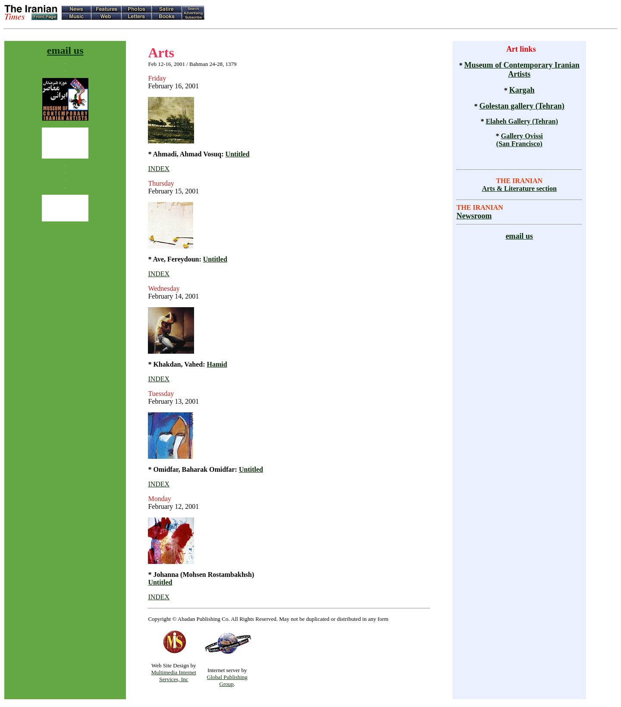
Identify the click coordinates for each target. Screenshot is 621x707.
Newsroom (474, 216)
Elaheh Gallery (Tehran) (522, 121)
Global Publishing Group (227, 680)
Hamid (217, 364)
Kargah (522, 90)
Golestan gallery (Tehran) (521, 106)
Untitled (238, 154)
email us (65, 50)
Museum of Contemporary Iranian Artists (522, 69)
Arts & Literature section (519, 188)
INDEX (158, 168)
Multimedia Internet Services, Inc (173, 675)
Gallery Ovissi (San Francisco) (519, 139)
